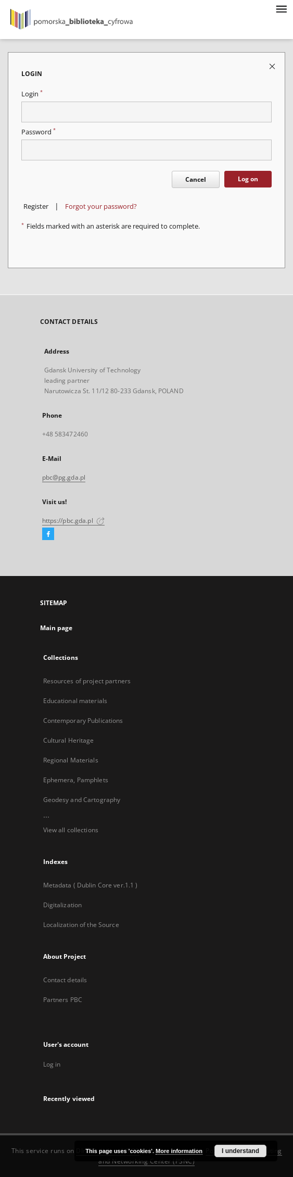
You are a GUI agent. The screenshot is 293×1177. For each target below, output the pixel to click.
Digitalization (62, 904)
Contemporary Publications (83, 720)
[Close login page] (273, 66)
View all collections (70, 829)
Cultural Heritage (68, 740)
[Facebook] (48, 534)
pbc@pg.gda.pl (64, 477)
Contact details (65, 979)
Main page (56, 627)
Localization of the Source (81, 924)
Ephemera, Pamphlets (75, 779)
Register (35, 206)
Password (38, 132)
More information (179, 1151)
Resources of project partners (87, 681)
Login (32, 94)
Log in (52, 1064)
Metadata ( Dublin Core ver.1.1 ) (90, 885)
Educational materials (75, 700)
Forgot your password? (101, 206)
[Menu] (281, 8)
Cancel (195, 179)
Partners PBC (62, 999)
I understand (240, 1151)
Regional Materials (70, 760)
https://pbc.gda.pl (73, 520)
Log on (248, 178)
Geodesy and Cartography (82, 799)
